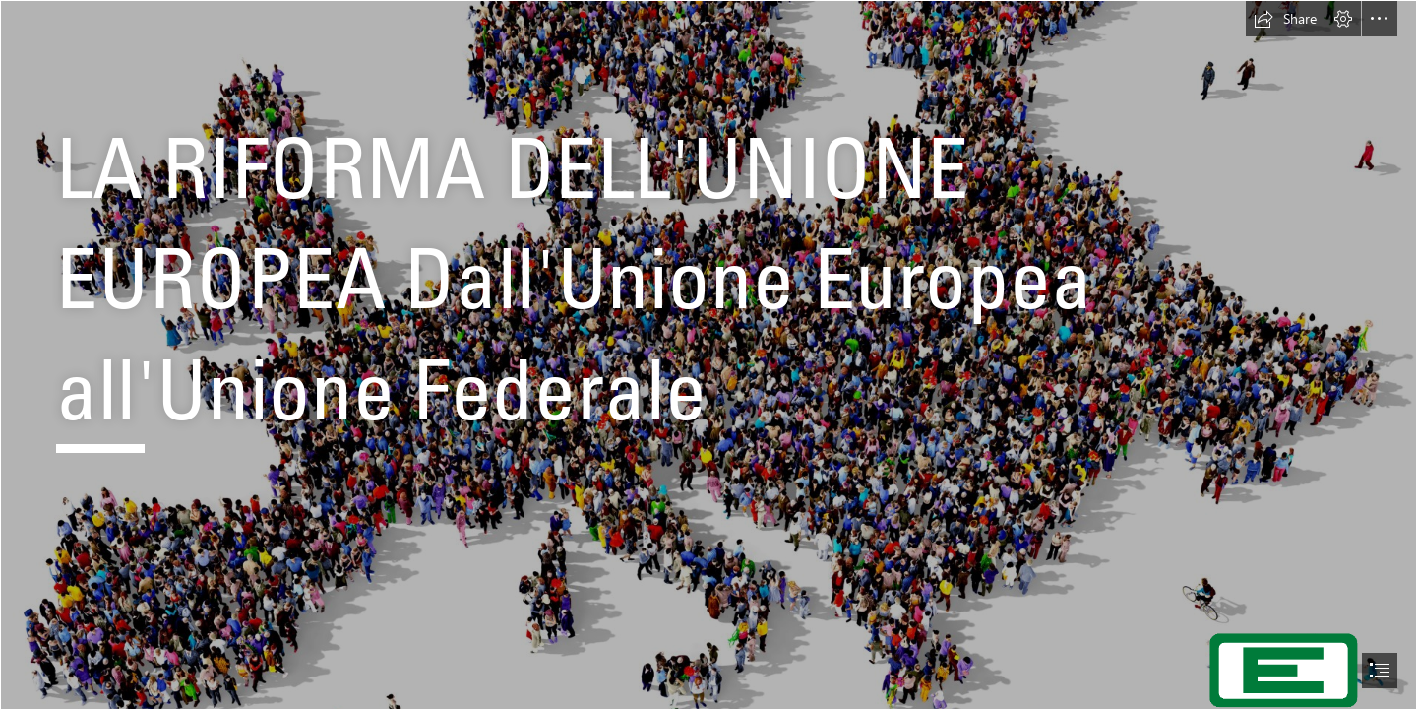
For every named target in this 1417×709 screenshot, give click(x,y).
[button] (1285, 18)
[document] (708, 354)
